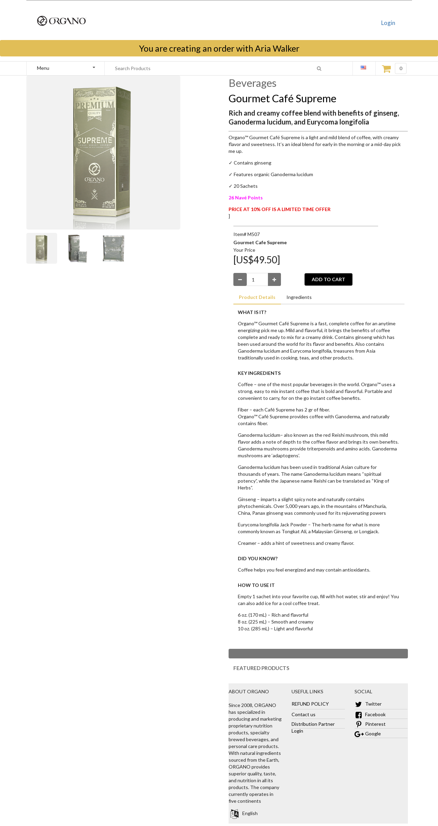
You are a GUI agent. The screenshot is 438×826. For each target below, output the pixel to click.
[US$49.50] (256, 259)
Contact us (303, 714)
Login (388, 22)
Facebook (370, 714)
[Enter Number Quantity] (257, 279)
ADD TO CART (328, 279)
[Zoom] (44, 248)
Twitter (368, 704)
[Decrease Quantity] (240, 279)
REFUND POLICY (310, 704)
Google (368, 733)
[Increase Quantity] (274, 279)
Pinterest (370, 724)
